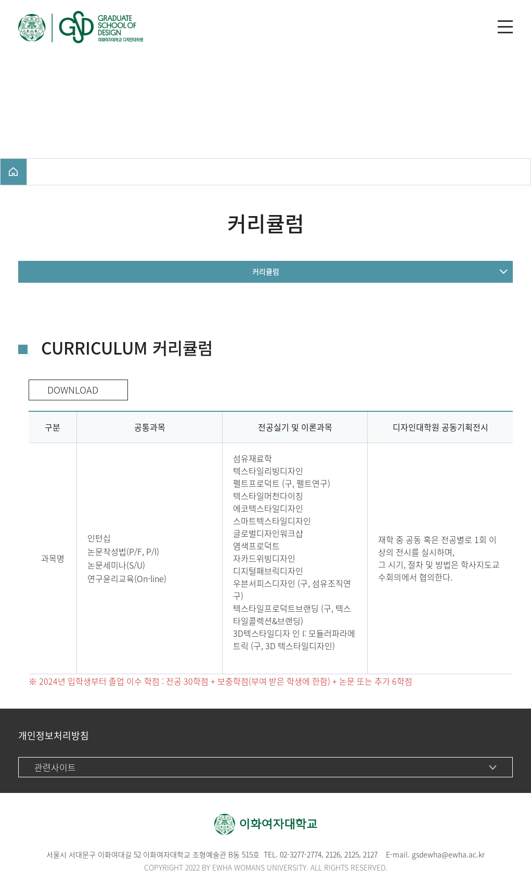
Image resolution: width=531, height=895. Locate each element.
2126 (333, 854)
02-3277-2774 (300, 854)
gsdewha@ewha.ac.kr (448, 854)
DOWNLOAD (70, 390)
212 (349, 854)
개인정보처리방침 (53, 735)
